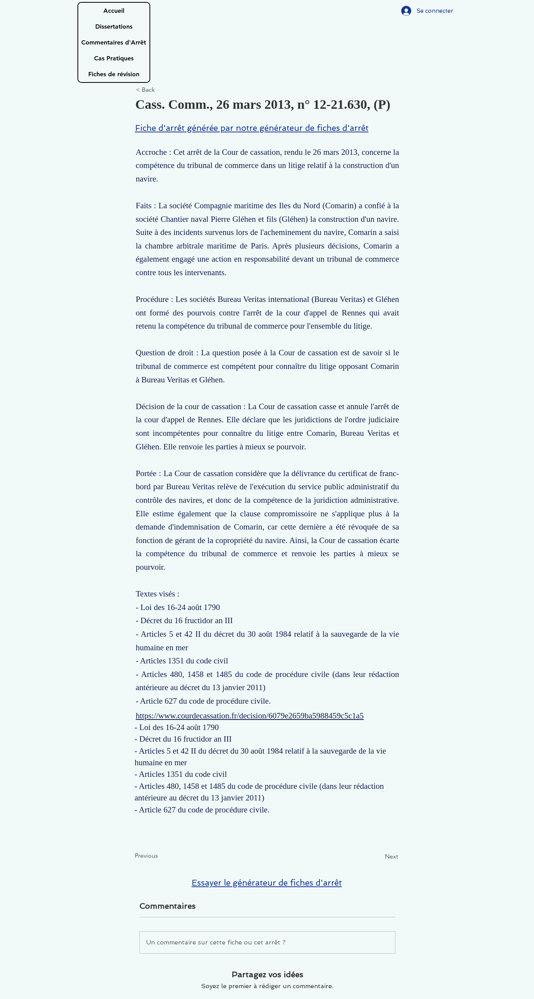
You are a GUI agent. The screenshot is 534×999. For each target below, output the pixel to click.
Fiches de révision (113, 74)
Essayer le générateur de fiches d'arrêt (267, 883)
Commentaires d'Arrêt (113, 42)
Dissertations (113, 26)
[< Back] (161, 90)
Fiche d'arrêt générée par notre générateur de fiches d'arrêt (252, 128)
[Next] (378, 856)
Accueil (113, 10)
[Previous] (160, 856)
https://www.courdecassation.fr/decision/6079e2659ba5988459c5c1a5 (250, 715)
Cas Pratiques (114, 58)
